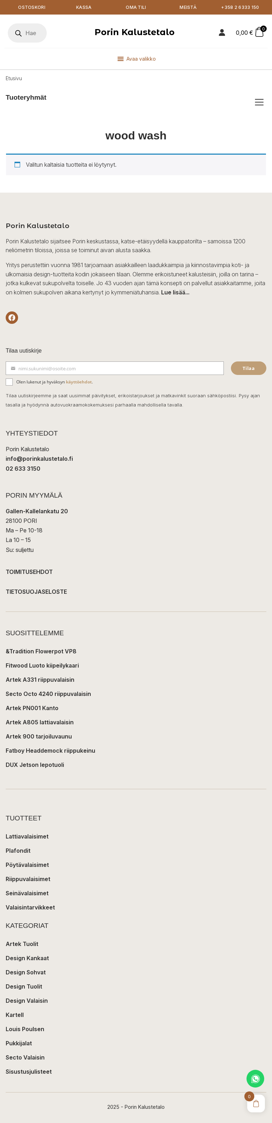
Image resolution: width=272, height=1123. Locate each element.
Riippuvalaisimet (28, 879)
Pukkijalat (19, 1043)
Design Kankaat (27, 958)
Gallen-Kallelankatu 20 (37, 511)
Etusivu (14, 79)
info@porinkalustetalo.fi (39, 459)
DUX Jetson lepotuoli (35, 764)
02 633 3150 (23, 468)
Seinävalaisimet (27, 893)
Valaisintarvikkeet (30, 907)
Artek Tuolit (22, 943)
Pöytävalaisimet (27, 864)
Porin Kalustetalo (135, 32)
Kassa (84, 7)
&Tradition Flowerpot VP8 (41, 651)
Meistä (188, 7)
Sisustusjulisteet (29, 1071)
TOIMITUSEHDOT (29, 571)
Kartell (15, 1014)
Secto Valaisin (25, 1057)
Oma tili (136, 7)
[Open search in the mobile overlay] (27, 33)
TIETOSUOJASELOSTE (36, 591)
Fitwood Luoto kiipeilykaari (42, 665)
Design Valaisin (27, 1000)
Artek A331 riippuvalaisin (40, 679)
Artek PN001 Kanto (32, 708)
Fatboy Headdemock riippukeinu (50, 750)
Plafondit (18, 850)
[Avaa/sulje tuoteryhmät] (259, 102)
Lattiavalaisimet (27, 836)
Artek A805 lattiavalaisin (40, 722)
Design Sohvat (26, 972)
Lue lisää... (175, 292)
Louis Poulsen (25, 1029)
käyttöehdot (79, 382)
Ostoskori (31, 7)
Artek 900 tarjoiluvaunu (39, 736)
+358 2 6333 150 (240, 7)
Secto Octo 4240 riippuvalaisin (48, 693)
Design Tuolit (24, 986)
